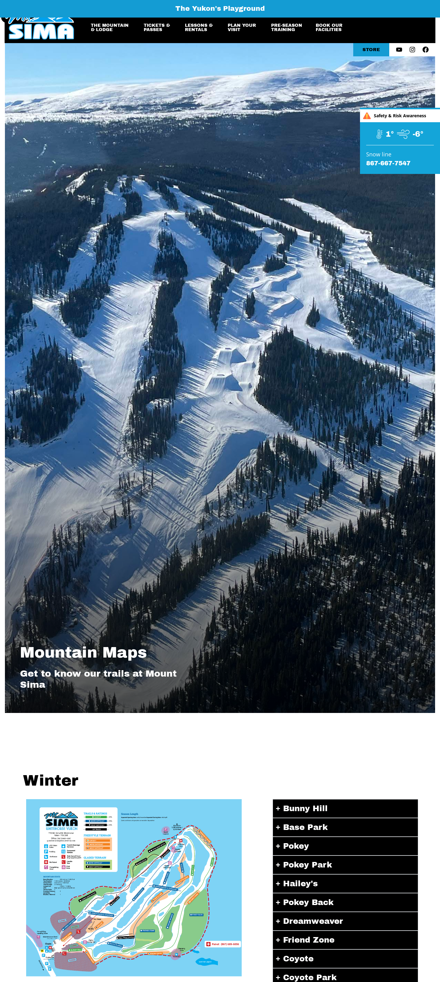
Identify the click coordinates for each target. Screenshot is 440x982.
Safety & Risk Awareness (394, 115)
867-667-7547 (388, 163)
